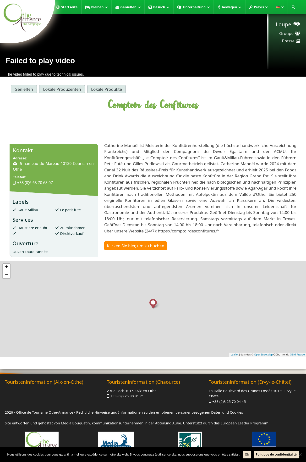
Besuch (161, 7)
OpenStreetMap (263, 354)
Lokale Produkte (106, 89)
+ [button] (6, 267)
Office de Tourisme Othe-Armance (44, 412)
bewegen (231, 7)
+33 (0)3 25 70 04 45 (229, 401)
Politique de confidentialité (276, 454)
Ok (247, 454)
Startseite (69, 7)
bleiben (99, 7)
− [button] (6, 274)
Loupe (283, 24)
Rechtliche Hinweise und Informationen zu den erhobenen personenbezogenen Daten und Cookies (159, 412)
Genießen (130, 7)
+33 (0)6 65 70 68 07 (35, 182)
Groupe (286, 33)
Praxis (261, 7)
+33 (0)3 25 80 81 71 (127, 396)
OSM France (297, 354)
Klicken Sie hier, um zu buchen (135, 245)
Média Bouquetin (75, 423)
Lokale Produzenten (62, 89)
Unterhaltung (196, 7)
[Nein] (300, 454)
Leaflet (234, 354)
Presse (288, 41)
